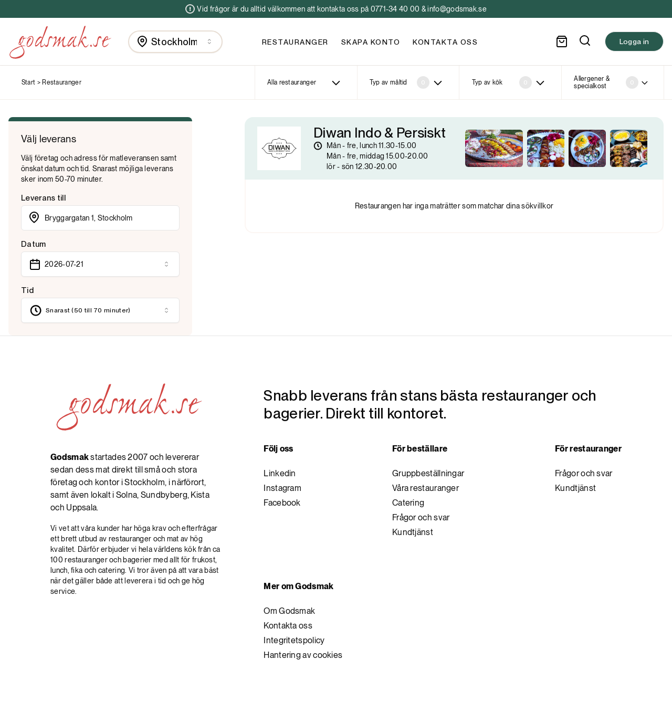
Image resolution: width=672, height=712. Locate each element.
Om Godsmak (289, 611)
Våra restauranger (425, 488)
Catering (408, 503)
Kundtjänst (412, 532)
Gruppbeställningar (428, 473)
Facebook (282, 503)
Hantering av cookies (303, 655)
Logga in (634, 41)
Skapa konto (371, 42)
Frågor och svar (421, 517)
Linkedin (280, 473)
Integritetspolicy (294, 640)
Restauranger (295, 42)
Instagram (282, 488)
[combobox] (175, 41)
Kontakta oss (445, 42)
